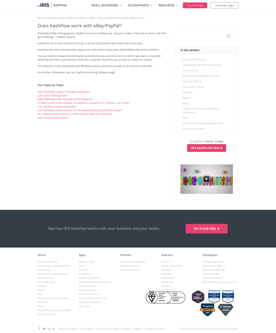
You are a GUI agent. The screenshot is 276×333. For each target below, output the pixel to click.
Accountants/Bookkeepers (133, 261)
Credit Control (168, 277)
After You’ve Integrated (213, 269)
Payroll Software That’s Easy (92, 298)
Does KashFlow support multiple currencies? (64, 91)
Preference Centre (155, 328)
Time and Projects (87, 286)
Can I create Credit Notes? (53, 117)
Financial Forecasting (89, 294)
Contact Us (137, 328)
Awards (187, 97)
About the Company (194, 59)
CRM (81, 265)
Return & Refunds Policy (107, 328)
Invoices (165, 261)
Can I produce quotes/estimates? (57, 106)
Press (186, 117)
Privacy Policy (190, 70)
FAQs (92, 18)
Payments (84, 269)
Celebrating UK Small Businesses (202, 65)
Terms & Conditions (67, 328)
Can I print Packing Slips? (52, 95)
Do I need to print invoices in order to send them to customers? (75, 114)
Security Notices (192, 81)
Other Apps (84, 306)
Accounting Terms (193, 128)
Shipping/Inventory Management (95, 281)
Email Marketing (87, 290)
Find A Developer (210, 273)
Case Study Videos (193, 86)
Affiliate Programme (130, 265)
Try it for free (205, 229)
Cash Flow (166, 286)
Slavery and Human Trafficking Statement (201, 110)
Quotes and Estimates (172, 265)
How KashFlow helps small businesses (63, 18)
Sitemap (126, 328)
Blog (185, 103)
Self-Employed (168, 290)
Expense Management (90, 302)
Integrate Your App (211, 265)
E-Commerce (85, 273)
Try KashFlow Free (205, 148)
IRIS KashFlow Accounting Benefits (203, 123)
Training (188, 92)
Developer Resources (212, 261)
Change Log (167, 281)
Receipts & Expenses (89, 277)
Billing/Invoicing (86, 261)
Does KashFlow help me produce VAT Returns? (65, 99)
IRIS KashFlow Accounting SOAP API (219, 281)
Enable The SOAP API (212, 277)
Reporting (166, 273)
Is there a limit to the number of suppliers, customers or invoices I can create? (84, 102)
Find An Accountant (129, 269)
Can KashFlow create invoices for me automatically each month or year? (80, 110)
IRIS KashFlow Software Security (201, 76)
